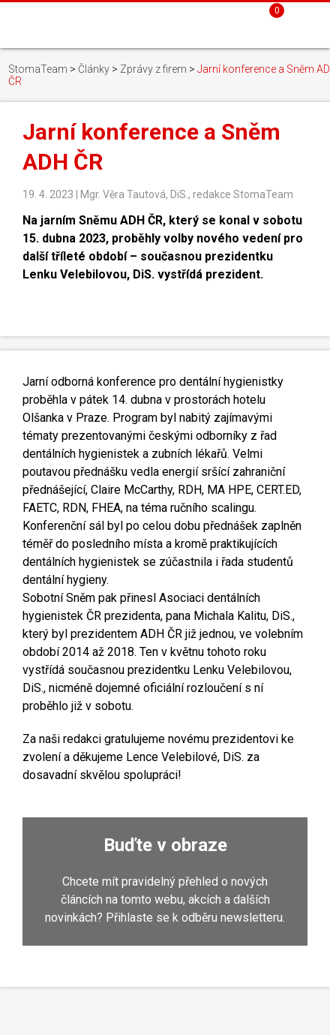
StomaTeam (38, 69)
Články (94, 69)
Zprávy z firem (153, 69)
